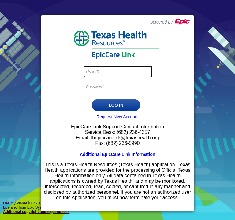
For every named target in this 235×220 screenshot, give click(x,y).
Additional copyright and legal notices (36, 212)
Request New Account (117, 116)
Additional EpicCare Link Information (117, 154)
